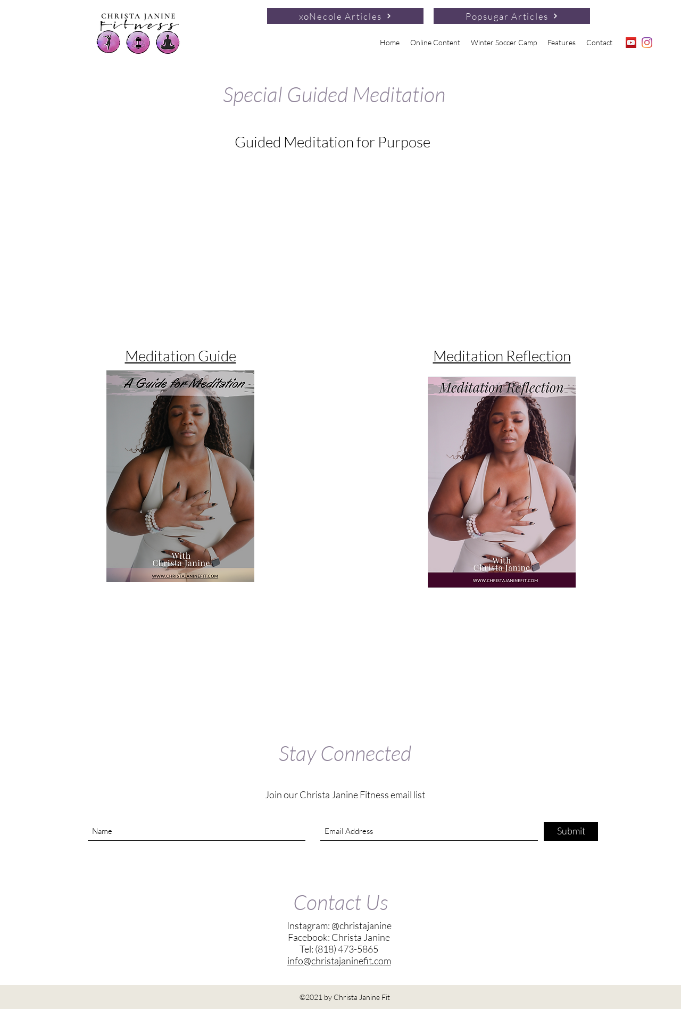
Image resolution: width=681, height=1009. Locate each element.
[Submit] (571, 831)
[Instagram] (647, 42)
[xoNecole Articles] (345, 16)
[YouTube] (631, 42)
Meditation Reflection (502, 355)
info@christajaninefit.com (339, 960)
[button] (435, 43)
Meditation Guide (180, 355)
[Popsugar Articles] (512, 16)
